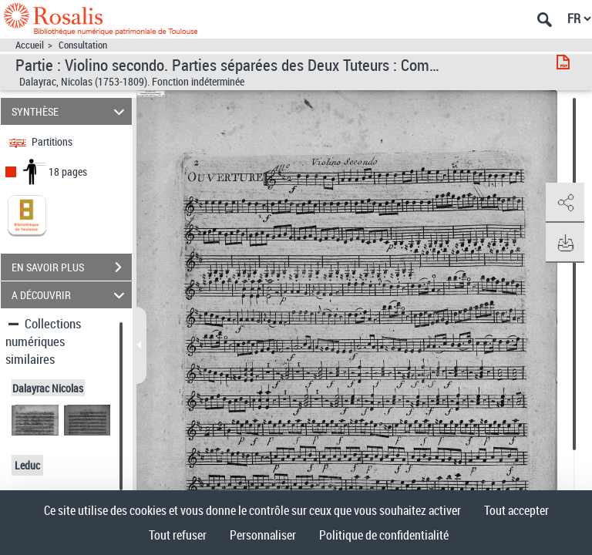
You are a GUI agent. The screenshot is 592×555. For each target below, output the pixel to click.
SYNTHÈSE (71, 111)
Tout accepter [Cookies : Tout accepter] (516, 510)
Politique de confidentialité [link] (384, 534)
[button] (565, 203)
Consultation (83, 45)
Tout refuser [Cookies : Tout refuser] (178, 534)
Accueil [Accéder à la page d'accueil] (29, 45)
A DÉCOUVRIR (71, 294)
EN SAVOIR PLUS (72, 267)
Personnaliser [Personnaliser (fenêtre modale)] (263, 534)
